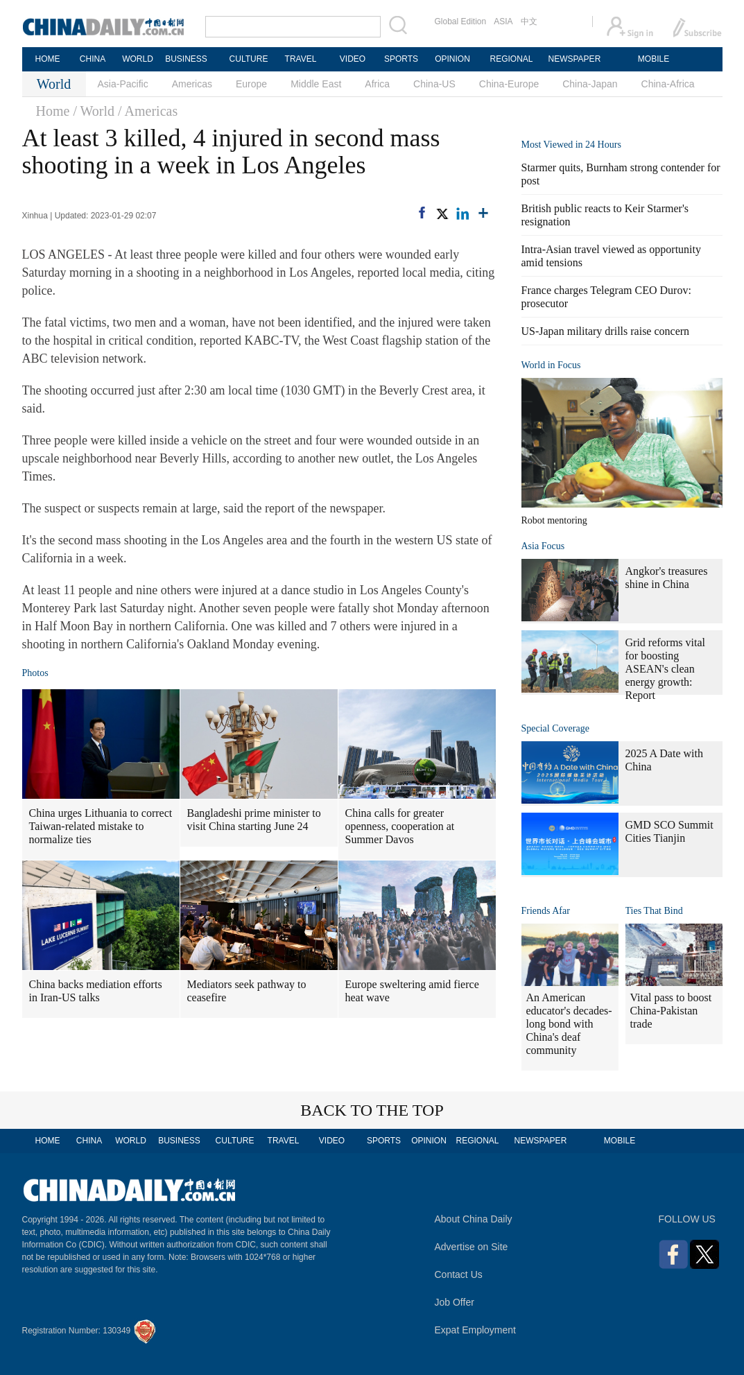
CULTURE (249, 59)
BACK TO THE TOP (372, 1110)
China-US (434, 83)
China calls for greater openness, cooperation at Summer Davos (400, 826)
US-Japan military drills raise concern (605, 331)
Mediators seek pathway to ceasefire (246, 990)
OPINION (452, 59)
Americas (192, 83)
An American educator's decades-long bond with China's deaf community (569, 1024)
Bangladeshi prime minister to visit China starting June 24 (254, 819)
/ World (93, 111)
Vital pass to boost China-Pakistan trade (671, 1011)
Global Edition (461, 21)
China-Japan (589, 83)
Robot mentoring (554, 520)
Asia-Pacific (123, 83)
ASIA (503, 21)
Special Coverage (555, 728)
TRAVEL (301, 59)
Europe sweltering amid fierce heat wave (412, 990)
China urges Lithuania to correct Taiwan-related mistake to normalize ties (101, 826)
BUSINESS (186, 59)
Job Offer (454, 1302)
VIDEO (352, 59)
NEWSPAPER (574, 59)
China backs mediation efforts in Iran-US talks (95, 990)
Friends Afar (545, 911)
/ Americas (148, 111)
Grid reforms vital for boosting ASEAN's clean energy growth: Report (665, 669)
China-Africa (668, 83)
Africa (377, 83)
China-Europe (509, 83)
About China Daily (473, 1219)
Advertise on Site (471, 1246)
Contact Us (459, 1274)
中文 (529, 21)
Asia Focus (543, 546)
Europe (251, 83)
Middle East (316, 83)
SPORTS (401, 59)
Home (53, 111)
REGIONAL (511, 59)
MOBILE (653, 59)
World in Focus (551, 365)
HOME (47, 59)
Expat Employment (476, 1329)
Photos (35, 673)
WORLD (137, 59)
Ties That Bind (654, 911)
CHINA (92, 59)
